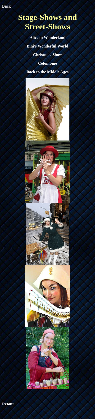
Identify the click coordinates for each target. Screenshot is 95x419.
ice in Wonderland (49, 37)
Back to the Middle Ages (47, 72)
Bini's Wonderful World (47, 46)
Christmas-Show (47, 55)
